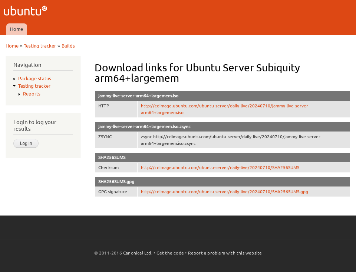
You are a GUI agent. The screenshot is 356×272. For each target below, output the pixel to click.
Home (16, 29)
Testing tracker (40, 45)
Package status (34, 78)
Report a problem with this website (225, 252)
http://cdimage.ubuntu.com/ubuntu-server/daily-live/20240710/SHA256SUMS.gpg (224, 191)
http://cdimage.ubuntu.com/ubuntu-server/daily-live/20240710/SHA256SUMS (220, 167)
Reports (31, 93)
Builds (68, 45)
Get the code (170, 252)
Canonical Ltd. (137, 252)
